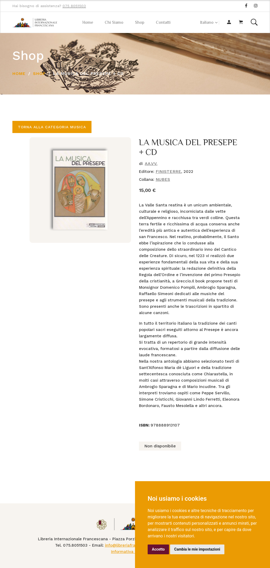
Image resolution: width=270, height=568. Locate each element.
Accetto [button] (158, 549)
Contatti (163, 22)
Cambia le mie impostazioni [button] (197, 549)
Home (87, 22)
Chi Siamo (114, 22)
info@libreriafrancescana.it (131, 545)
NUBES (163, 179)
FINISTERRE (168, 171)
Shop (139, 22)
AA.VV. (151, 163)
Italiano (207, 22)
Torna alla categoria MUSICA (52, 127)
